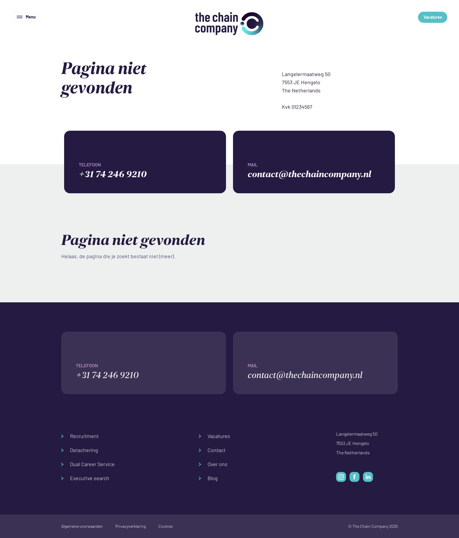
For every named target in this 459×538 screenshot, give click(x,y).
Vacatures (433, 17)
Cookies (165, 526)
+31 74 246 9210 (152, 170)
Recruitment (80, 436)
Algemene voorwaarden (82, 526)
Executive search (85, 478)
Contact (212, 450)
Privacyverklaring (130, 526)
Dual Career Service (88, 464)
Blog (208, 478)
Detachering (79, 450)
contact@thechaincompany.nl (321, 170)
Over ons (213, 464)
